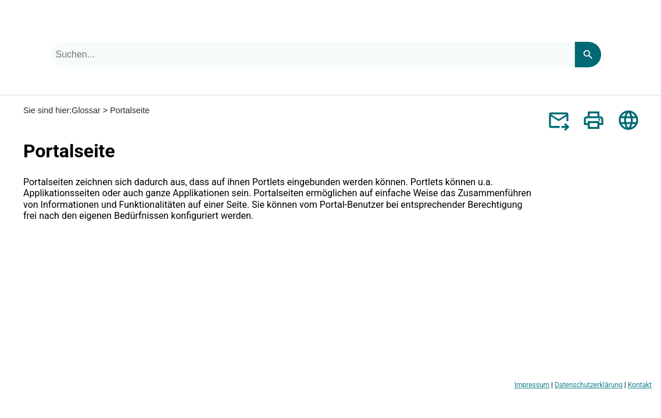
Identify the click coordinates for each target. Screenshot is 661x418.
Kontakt (640, 385)
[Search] (587, 54)
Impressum (531, 385)
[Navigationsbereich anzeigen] (645, 25)
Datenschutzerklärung (589, 385)
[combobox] (312, 54)
